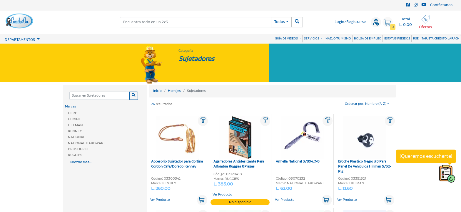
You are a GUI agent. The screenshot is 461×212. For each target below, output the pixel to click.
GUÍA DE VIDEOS (286, 38)
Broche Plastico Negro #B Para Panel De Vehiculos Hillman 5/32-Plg (364, 145)
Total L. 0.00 (405, 22)
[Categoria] (99, 96)
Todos (279, 22)
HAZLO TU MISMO (338, 38)
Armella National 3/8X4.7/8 (300, 140)
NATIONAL (76, 137)
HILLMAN (75, 125)
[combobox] (195, 22)
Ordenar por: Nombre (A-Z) (365, 104)
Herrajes (174, 90)
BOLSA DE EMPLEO (367, 38)
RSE (416, 38)
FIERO (73, 113)
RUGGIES (75, 155)
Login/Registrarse (350, 22)
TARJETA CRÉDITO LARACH (441, 38)
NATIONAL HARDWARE (87, 143)
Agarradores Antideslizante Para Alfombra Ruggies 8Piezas (238, 142)
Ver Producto (160, 200)
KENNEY (75, 131)
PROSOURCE (78, 149)
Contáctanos (441, 5)
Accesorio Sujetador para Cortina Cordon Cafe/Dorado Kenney (177, 142)
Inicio (157, 90)
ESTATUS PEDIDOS (397, 38)
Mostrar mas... (81, 162)
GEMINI (74, 119)
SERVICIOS (312, 38)
